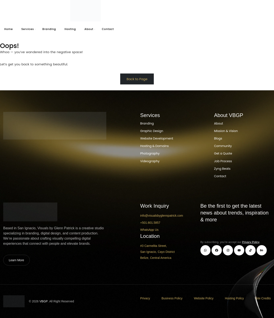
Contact (108, 29)
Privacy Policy (250, 242)
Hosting (70, 29)
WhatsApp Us (149, 229)
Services (27, 29)
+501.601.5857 (150, 222)
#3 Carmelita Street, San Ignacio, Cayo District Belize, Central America (157, 252)
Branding (49, 29)
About (88, 29)
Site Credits (263, 298)
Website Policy (203, 298)
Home (8, 29)
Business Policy (171, 298)
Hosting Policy (234, 298)
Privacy (145, 298)
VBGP (43, 301)
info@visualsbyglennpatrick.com (161, 215)
